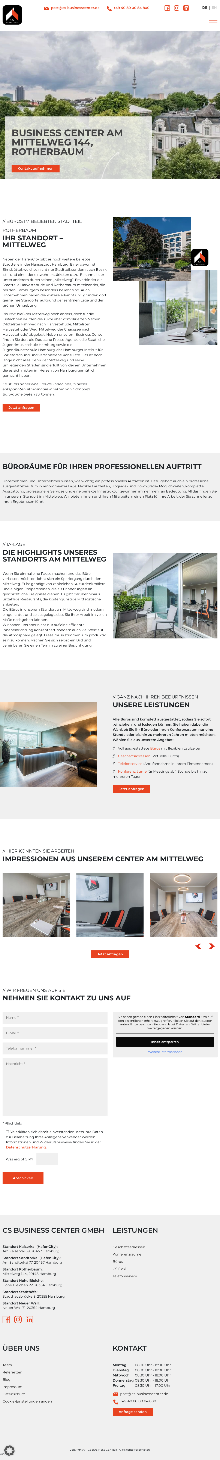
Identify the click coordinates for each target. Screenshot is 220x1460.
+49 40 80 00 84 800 (132, 8)
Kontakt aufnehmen (36, 168)
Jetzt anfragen (21, 408)
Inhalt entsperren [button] (165, 1042)
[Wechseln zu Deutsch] (205, 8)
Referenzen (12, 1372)
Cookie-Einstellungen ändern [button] (28, 1401)
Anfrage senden (133, 1412)
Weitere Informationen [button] (165, 1052)
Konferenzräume (132, 771)
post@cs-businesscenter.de (75, 8)
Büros (155, 748)
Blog (6, 1380)
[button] (198, 946)
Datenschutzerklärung (26, 1147)
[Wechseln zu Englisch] (214, 8)
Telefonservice (130, 764)
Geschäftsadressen (134, 756)
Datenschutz (14, 1394)
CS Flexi (119, 1269)
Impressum (12, 1387)
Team (7, 1365)
